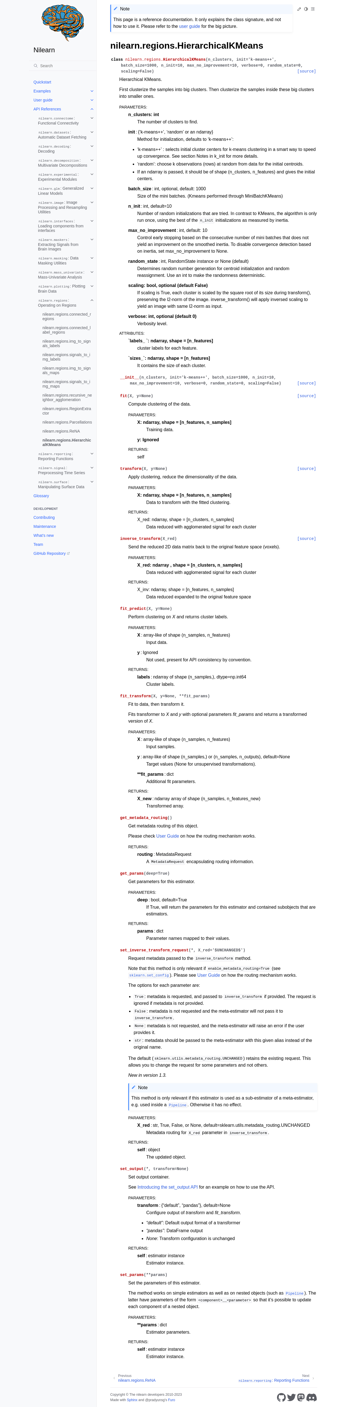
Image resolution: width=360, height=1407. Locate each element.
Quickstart (42, 82)
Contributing (44, 517)
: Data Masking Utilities (58, 260)
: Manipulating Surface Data (61, 484)
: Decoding (54, 148)
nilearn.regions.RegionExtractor (66, 410)
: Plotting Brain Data (61, 288)
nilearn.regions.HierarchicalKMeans (66, 442)
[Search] (62, 66)
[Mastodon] (301, 1397)
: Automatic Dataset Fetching (62, 134)
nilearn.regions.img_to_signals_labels (66, 343)
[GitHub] (281, 1397)
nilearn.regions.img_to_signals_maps (66, 370)
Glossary (41, 496)
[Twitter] (291, 1397)
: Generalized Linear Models (61, 191)
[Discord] (311, 1397)
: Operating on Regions (57, 302)
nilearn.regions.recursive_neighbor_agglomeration (67, 397)
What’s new (43, 535)
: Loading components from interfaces (61, 226)
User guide (43, 100)
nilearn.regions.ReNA (61, 431)
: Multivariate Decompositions (62, 163)
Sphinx (132, 1400)
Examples (42, 91)
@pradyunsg (155, 1400)
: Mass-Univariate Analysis (61, 274)
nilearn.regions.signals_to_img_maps (66, 383)
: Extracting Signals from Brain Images (58, 244)
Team (38, 544)
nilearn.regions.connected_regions (66, 316)
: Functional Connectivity (58, 120)
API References (47, 109)
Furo (171, 1400)
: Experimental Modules (58, 177)
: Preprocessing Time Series (61, 470)
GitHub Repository (49, 553)
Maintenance (44, 526)
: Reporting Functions (55, 456)
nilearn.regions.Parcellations (67, 422)
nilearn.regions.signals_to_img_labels (66, 356)
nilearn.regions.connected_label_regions (66, 329)
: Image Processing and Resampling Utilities (62, 207)
